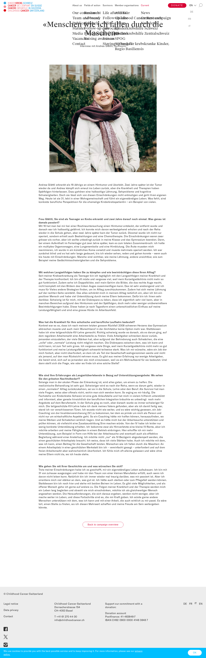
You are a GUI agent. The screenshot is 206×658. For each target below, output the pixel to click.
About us (77, 5)
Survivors (108, 5)
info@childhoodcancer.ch (69, 621)
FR (190, 605)
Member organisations (127, 5)
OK (195, 652)
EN (191, 5)
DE (185, 605)
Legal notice (11, 605)
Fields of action (92, 5)
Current (145, 5)
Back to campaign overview (103, 525)
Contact (8, 617)
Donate (177, 5)
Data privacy (11, 611)
